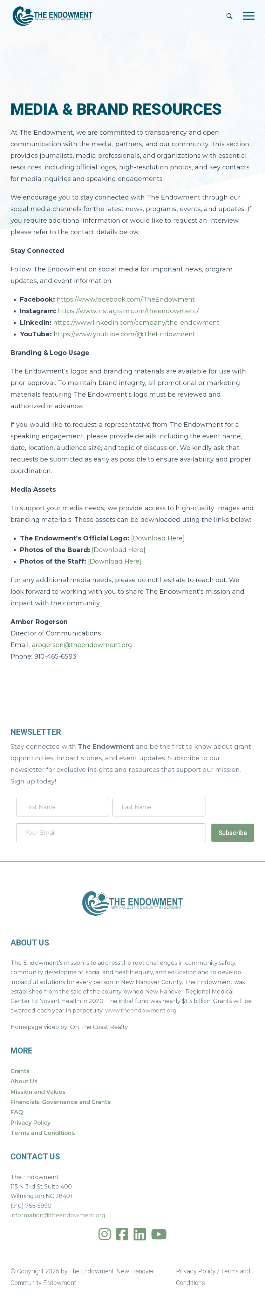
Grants (20, 1071)
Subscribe (232, 832)
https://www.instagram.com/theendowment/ (128, 311)
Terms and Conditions (43, 1133)
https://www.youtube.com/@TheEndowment (124, 334)
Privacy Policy (30, 1122)
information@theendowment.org (58, 1215)
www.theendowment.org (141, 1010)
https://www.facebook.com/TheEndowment (126, 299)
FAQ (17, 1112)
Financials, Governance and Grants (61, 1102)
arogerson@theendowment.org (82, 645)
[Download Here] (158, 538)
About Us (24, 1081)
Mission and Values (38, 1092)
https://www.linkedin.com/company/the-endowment (136, 322)
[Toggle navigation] (248, 16)
